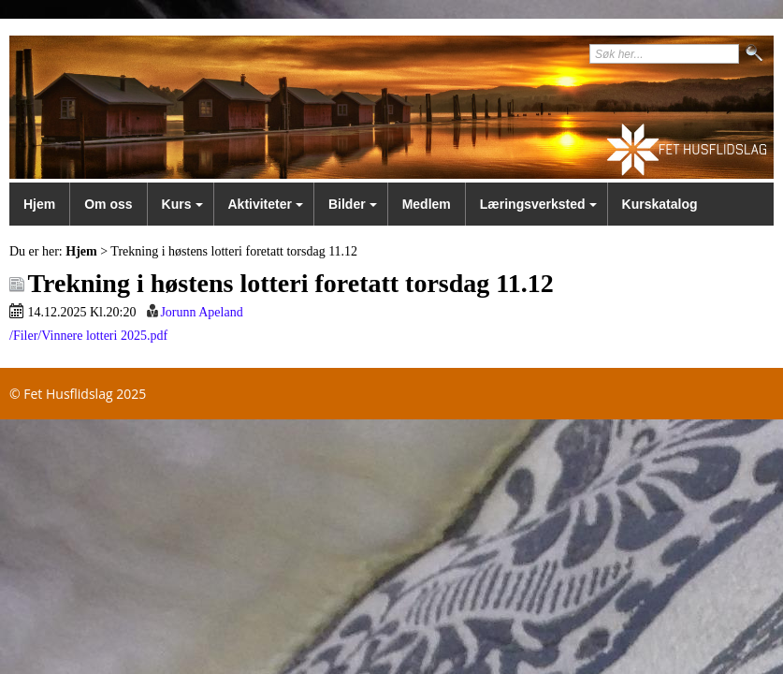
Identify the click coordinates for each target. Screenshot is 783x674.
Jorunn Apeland (201, 312)
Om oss (108, 204)
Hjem (39, 204)
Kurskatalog (660, 204)
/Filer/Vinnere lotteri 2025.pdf (88, 336)
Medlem (426, 204)
